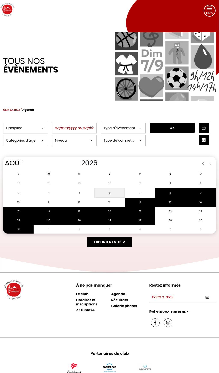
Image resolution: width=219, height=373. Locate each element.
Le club (82, 285)
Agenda (118, 285)
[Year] (77, 163)
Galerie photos (124, 297)
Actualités (85, 301)
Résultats (119, 291)
